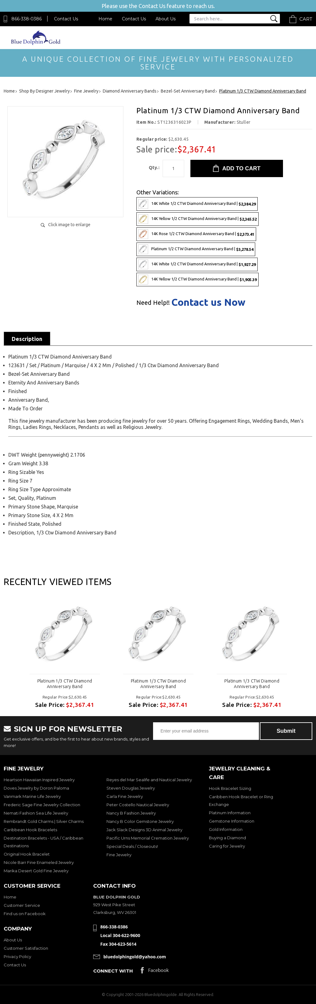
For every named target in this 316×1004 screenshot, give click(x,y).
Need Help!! (153, 303)
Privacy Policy (17, 956)
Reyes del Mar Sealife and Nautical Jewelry (149, 779)
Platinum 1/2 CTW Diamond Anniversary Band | (195, 249)
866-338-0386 (26, 19)
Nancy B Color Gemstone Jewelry (140, 821)
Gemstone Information (231, 821)
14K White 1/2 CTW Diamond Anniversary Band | (197, 204)
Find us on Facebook (25, 913)
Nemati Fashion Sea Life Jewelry (36, 813)
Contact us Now (208, 302)
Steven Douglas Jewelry (130, 788)
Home (105, 19)
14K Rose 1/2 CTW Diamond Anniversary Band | (196, 234)
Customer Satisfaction (26, 948)
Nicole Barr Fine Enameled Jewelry (39, 862)
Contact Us (66, 19)
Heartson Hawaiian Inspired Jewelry (39, 779)
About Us (166, 19)
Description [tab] (27, 339)
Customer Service (22, 905)
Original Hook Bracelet (27, 854)
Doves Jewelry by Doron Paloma (36, 788)
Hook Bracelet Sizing (230, 788)
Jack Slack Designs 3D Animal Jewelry (144, 829)
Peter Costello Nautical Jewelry (137, 804)
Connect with (113, 971)
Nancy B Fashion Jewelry (131, 813)
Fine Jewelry (118, 854)
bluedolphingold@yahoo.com (134, 957)
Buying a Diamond (227, 837)
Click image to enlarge (69, 224)
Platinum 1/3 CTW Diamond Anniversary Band (64, 683)
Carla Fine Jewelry (124, 796)
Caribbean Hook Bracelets (30, 829)
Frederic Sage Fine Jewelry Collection (42, 804)
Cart (305, 19)
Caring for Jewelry (227, 846)
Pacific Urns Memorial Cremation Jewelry (147, 838)
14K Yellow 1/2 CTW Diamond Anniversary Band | (197, 219)
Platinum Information (230, 812)
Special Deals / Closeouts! (132, 846)
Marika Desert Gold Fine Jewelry (36, 870)
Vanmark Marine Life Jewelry (32, 796)
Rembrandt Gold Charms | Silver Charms (44, 821)
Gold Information (226, 829)
